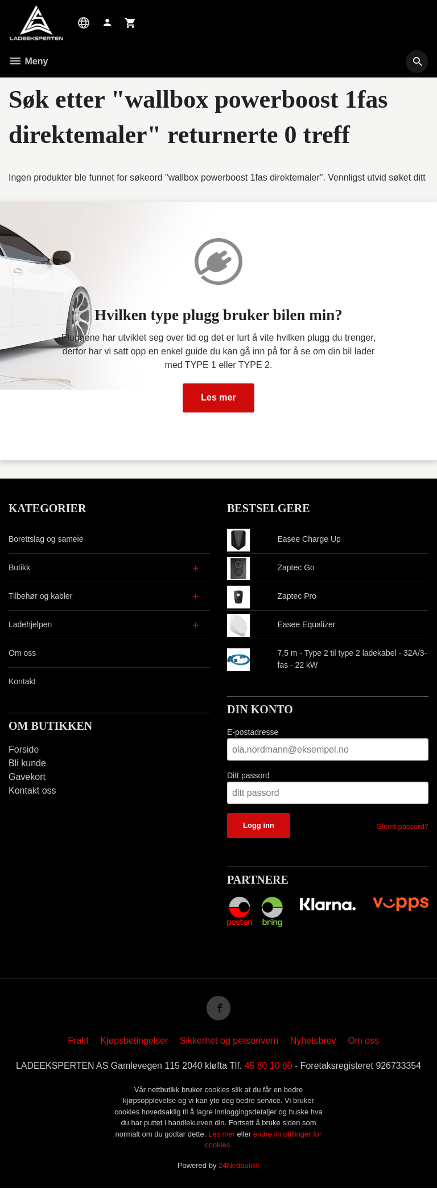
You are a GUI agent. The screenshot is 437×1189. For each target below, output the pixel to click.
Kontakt (22, 681)
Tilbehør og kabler (40, 595)
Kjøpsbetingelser (134, 1042)
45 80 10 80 (269, 1067)
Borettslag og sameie (46, 539)
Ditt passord (248, 775)
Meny (28, 61)
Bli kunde (27, 763)
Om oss (22, 652)
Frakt (78, 1042)
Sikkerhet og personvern (229, 1042)
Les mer (218, 397)
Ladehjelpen (30, 624)
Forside (24, 749)
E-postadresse (252, 732)
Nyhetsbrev (313, 1042)
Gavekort (27, 777)
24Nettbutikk (238, 1166)
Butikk (19, 567)
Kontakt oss (32, 790)
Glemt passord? (402, 826)
